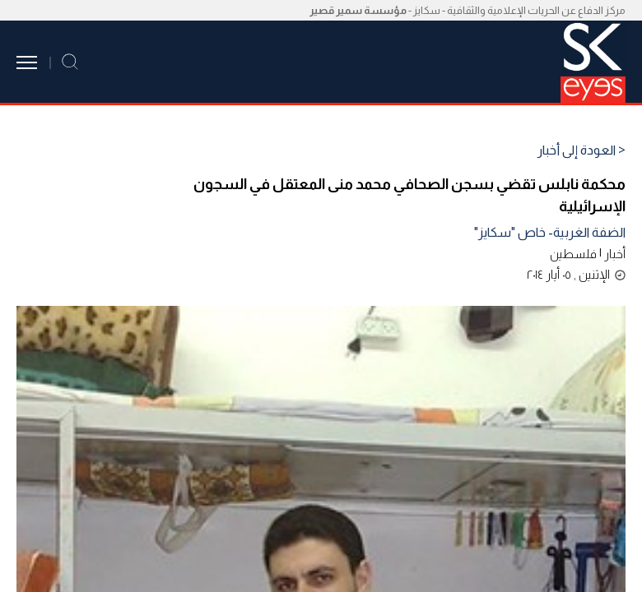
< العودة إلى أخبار (581, 150)
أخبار (615, 254)
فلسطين (573, 254)
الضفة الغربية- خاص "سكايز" (550, 232)
